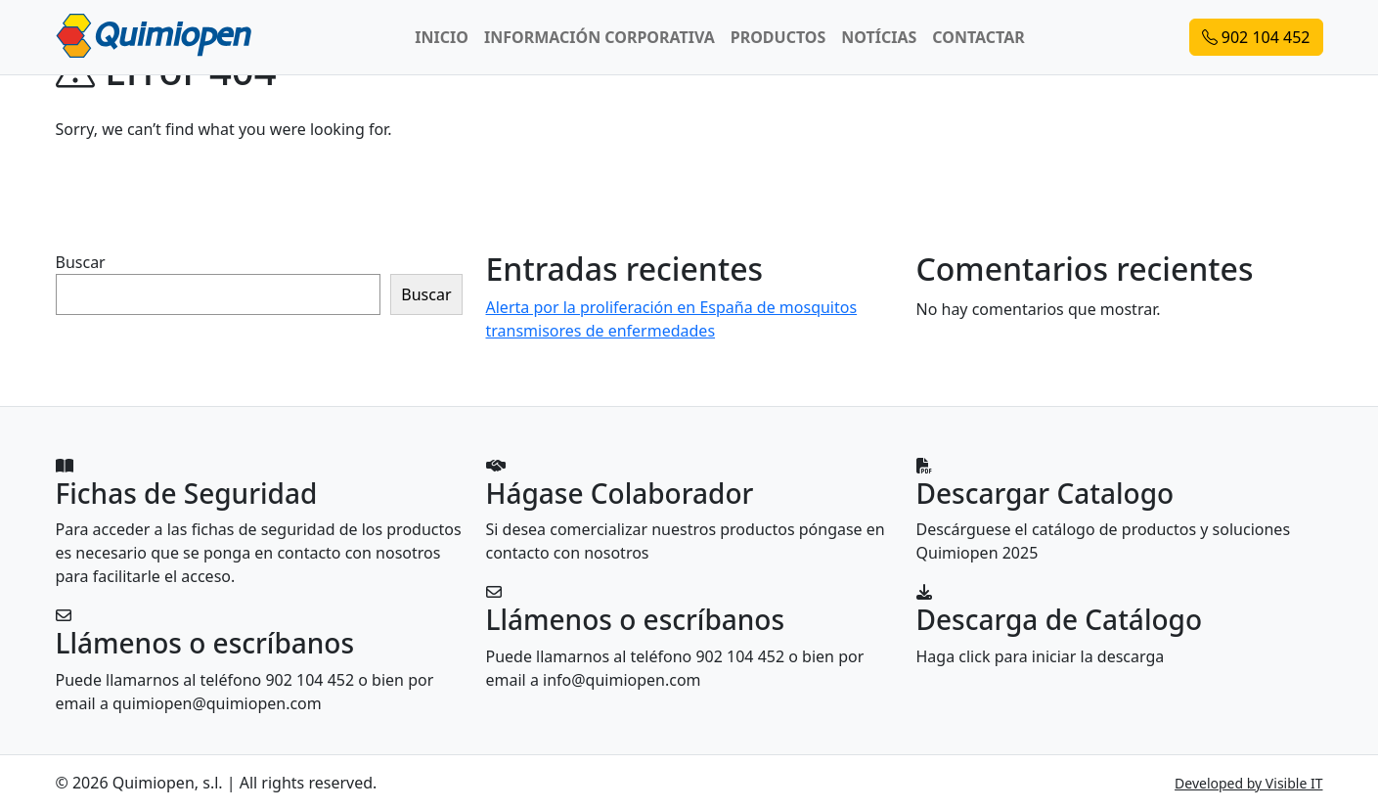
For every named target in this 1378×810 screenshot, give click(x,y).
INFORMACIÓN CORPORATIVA (599, 37)
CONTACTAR (978, 37)
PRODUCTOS (778, 37)
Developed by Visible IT (1248, 783)
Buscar (81, 262)
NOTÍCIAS (878, 37)
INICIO (441, 37)
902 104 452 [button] (1256, 37)
